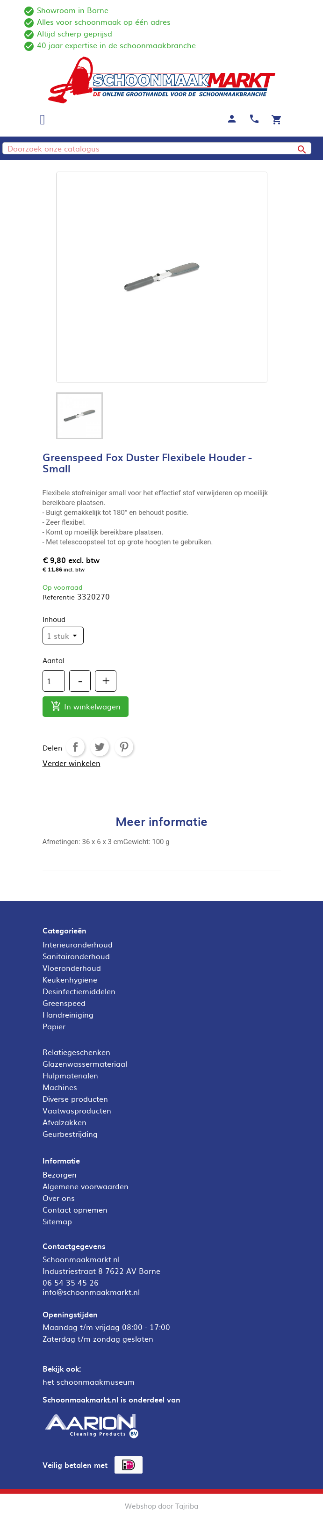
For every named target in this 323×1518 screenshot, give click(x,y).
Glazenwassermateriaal (85, 1063)
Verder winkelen (71, 762)
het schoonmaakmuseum (89, 1381)
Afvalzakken (64, 1122)
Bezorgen (60, 1174)
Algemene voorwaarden (86, 1186)
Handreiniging (68, 1014)
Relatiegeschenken (76, 1051)
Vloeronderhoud (72, 967)
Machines (60, 1086)
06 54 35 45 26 (71, 1282)
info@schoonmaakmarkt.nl (91, 1291)
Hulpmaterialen (70, 1075)
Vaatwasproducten (77, 1110)
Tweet (99, 746)
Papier (54, 1026)
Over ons (59, 1197)
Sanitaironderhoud (76, 955)
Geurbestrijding (70, 1133)
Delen (75, 746)
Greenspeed (64, 1002)
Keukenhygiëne (70, 979)
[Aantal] (54, 681)
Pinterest (124, 746)
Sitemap (57, 1221)
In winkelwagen (85, 707)
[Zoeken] (156, 148)
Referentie (59, 596)
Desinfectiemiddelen (79, 991)
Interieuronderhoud (78, 944)
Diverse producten (75, 1098)
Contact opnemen (75, 1209)
